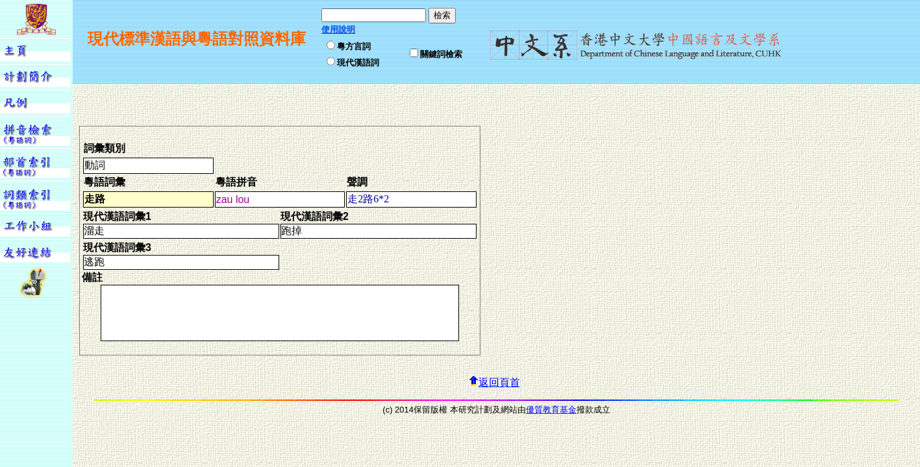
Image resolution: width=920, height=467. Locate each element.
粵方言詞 (354, 46)
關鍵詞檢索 (441, 54)
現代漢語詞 (358, 62)
